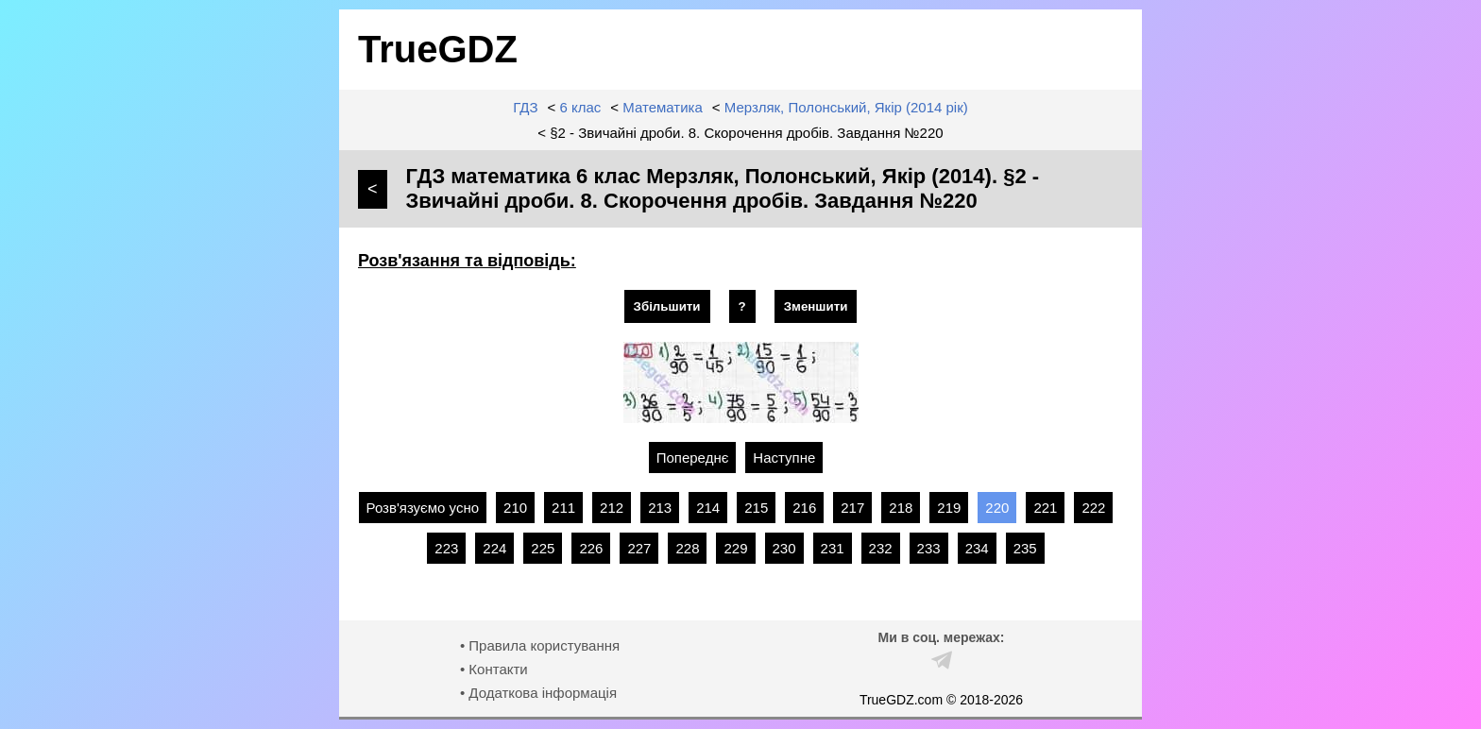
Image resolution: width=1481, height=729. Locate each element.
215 (756, 508)
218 (900, 508)
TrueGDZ (438, 49)
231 (832, 548)
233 (929, 548)
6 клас (581, 107)
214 (708, 508)
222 (1093, 508)
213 (660, 508)
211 (563, 508)
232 (881, 548)
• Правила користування (540, 645)
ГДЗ (525, 107)
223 (446, 548)
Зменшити (816, 306)
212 (611, 508)
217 (852, 508)
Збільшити (667, 306)
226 (591, 548)
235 (1025, 548)
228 (687, 548)
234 (977, 548)
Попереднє (692, 457)
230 (784, 548)
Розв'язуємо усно (423, 508)
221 (1045, 508)
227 (639, 548)
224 (494, 548)
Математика (662, 107)
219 (949, 508)
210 (515, 508)
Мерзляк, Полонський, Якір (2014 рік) (846, 107)
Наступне (784, 457)
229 (735, 548)
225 (542, 548)
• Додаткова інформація (538, 693)
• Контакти (494, 669)
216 (804, 508)
